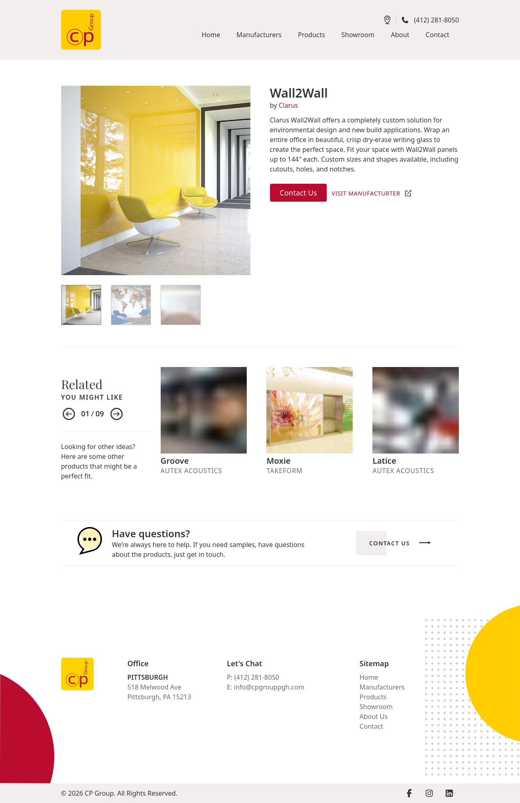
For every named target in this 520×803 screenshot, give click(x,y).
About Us (373, 716)
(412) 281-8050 (436, 20)
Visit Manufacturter (366, 193)
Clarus (288, 105)
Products (373, 696)
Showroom (375, 706)
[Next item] (116, 414)
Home (368, 677)
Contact (371, 726)
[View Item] (81, 305)
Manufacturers (382, 687)
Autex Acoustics (191, 470)
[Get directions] (387, 20)
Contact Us (298, 193)
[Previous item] (69, 414)
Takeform (284, 470)
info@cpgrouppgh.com (269, 687)
